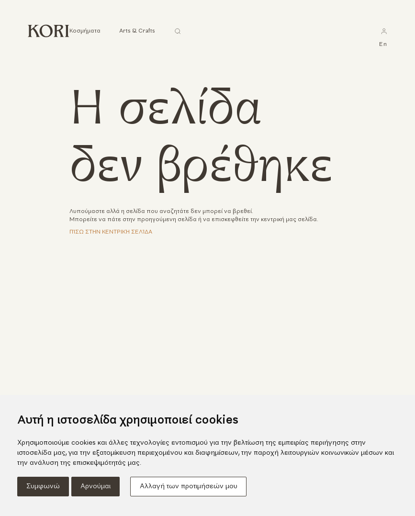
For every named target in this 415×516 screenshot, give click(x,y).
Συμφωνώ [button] (43, 486)
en (383, 44)
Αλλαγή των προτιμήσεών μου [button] (188, 486)
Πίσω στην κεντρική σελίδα (110, 232)
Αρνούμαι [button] (95, 486)
